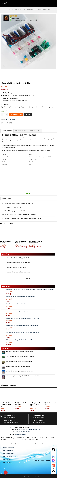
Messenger (53, 461)
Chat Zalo (53, 456)
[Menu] (4, 3)
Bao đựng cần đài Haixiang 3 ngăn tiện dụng (6, 404)
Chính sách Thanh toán (8, 450)
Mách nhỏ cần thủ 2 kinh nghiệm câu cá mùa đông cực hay (19, 371)
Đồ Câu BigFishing (35, 476)
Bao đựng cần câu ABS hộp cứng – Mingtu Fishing (35, 404)
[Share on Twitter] (5, 123)
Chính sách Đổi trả (7, 459)
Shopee (48, 460)
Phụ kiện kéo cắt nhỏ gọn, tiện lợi (20, 403)
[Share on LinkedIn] (11, 123)
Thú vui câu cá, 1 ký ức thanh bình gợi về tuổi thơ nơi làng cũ (20, 356)
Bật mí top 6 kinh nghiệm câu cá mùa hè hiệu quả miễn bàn (19, 351)
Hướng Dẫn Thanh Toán (34, 131)
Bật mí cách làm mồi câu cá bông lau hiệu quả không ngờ (19, 361)
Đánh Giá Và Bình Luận (20, 131)
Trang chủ (10, 9)
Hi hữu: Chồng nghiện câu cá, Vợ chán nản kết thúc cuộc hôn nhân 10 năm (23, 376)
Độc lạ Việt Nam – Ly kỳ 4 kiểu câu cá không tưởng (18, 366)
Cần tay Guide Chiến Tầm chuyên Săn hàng (21, 241)
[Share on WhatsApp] (2, 123)
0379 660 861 (19, 432)
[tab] (6, 131)
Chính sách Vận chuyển (8, 453)
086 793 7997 (26, 432)
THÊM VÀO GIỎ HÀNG (16, 114)
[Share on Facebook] (3, 123)
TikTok (43, 460)
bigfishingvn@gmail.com (20, 434)
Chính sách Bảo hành (7, 456)
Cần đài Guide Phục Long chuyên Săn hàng (35, 241)
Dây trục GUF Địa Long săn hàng (6, 241)
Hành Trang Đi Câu (20, 9)
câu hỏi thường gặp (7, 199)
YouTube (37, 460)
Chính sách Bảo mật (7, 462)
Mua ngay (28, 114)
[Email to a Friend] (7, 123)
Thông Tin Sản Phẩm (7, 131)
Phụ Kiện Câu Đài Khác (44, 9)
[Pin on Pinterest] (9, 123)
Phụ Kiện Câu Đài (31, 9)
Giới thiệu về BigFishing (8, 447)
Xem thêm (27, 193)
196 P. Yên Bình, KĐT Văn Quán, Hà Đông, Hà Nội (29, 429)
